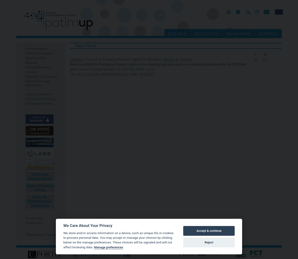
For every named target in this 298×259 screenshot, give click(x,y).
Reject (209, 242)
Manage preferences (108, 247)
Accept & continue (208, 230)
